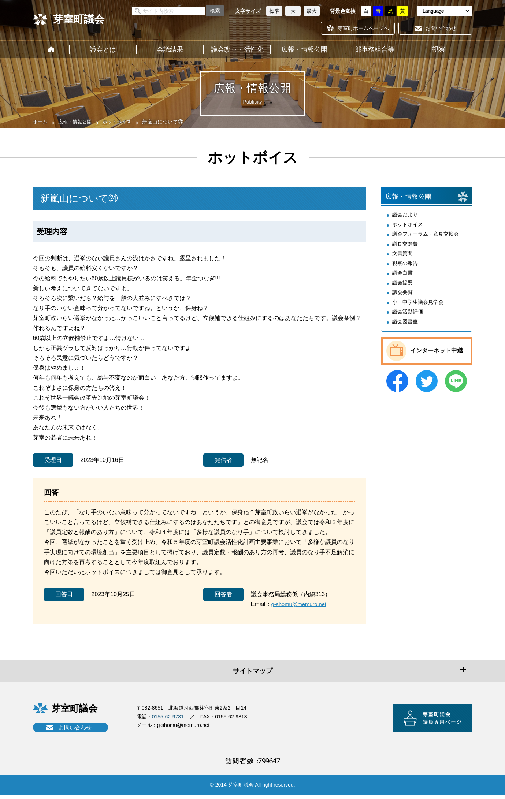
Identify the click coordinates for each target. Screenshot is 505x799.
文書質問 (402, 258)
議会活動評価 (407, 316)
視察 (438, 49)
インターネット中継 (436, 355)
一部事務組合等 (371, 49)
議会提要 (402, 287)
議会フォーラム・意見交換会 (425, 238)
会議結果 (170, 49)
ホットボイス (121, 122)
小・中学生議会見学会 (417, 306)
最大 (312, 11)
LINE (456, 385)
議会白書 (402, 277)
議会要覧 (402, 296)
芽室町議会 (78, 19)
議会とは (103, 49)
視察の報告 (405, 267)
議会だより (405, 219)
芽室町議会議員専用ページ (426, 720)
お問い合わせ (75, 727)
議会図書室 (405, 326)
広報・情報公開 (304, 49)
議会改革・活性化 (237, 49)
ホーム (51, 49)
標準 (274, 11)
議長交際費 (405, 248)
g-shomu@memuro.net (301, 604)
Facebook (397, 385)
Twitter (427, 385)
